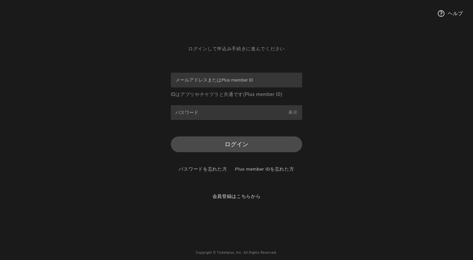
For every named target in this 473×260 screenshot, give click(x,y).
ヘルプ (450, 13)
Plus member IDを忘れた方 (237, 179)
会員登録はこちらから (236, 206)
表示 (292, 112)
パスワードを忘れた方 (236, 170)
